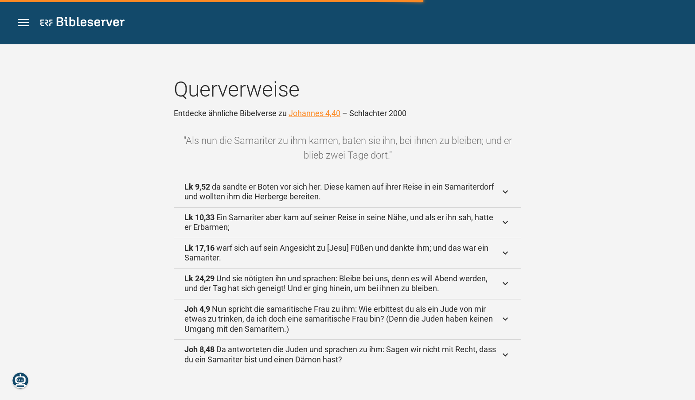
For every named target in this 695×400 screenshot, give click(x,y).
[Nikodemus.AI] (20, 380)
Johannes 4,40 (314, 113)
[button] (23, 23)
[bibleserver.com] (82, 23)
